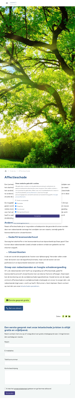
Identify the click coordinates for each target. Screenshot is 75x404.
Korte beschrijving (11, 368)
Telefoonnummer (11, 359)
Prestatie (20, 203)
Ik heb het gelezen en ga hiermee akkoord (28, 389)
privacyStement (32, 192)
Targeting (20, 206)
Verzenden (10, 393)
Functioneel (20, 209)
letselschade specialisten (30, 286)
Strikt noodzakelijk (22, 200)
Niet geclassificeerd (23, 212)
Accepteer (37, 216)
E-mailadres (9, 351)
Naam (7, 342)
